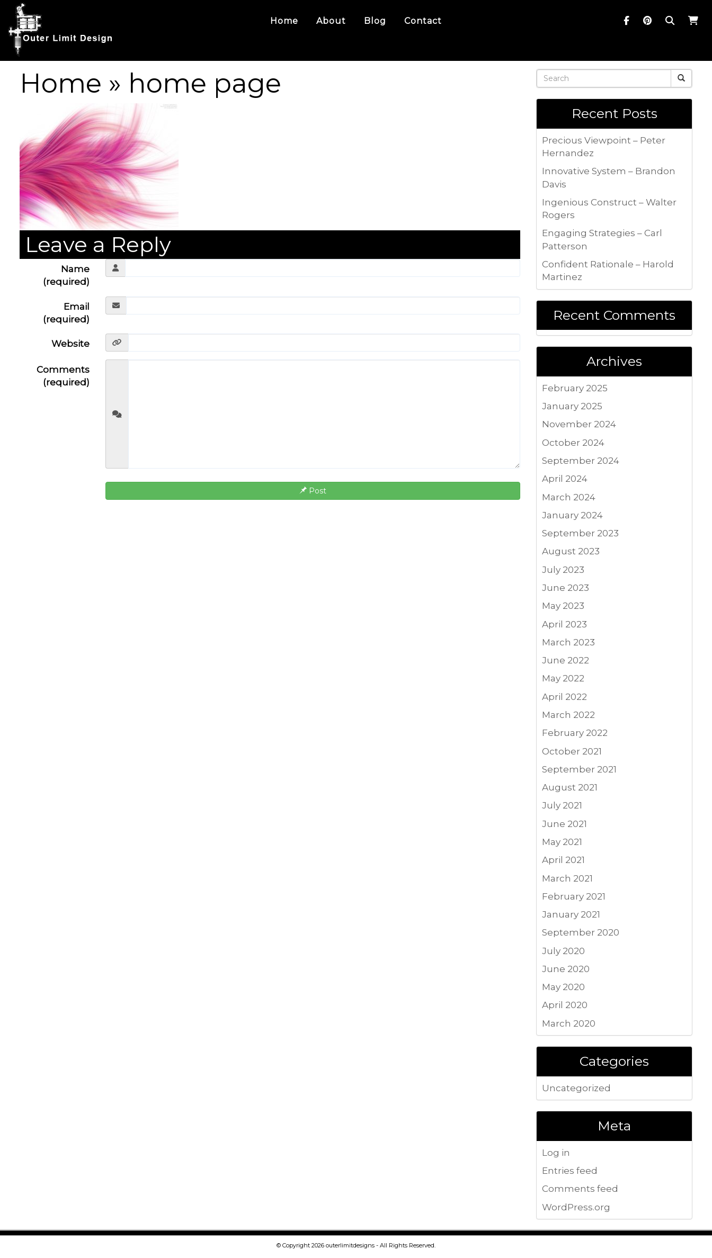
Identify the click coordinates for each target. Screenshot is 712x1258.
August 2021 (570, 787)
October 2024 (573, 442)
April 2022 (564, 696)
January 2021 (571, 914)
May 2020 (563, 987)
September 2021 (579, 769)
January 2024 (572, 515)
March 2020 (568, 1023)
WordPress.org (576, 1207)
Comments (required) (63, 376)
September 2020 (580, 932)
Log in (556, 1152)
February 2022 (575, 732)
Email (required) (66, 313)
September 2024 (580, 460)
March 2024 (568, 497)
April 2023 (564, 624)
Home (61, 83)
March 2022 (568, 714)
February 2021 (574, 896)
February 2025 (575, 388)
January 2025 (572, 406)
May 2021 (562, 842)
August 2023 (571, 551)
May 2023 (563, 605)
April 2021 (563, 860)
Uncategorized (576, 1088)
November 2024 (579, 424)
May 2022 (563, 678)
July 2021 (562, 805)
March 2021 (567, 878)
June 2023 (565, 587)
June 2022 (565, 660)
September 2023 (580, 533)
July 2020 (563, 951)
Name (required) (66, 275)
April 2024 (565, 478)
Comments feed (580, 1188)
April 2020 (565, 1005)
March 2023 (568, 642)
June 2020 (566, 969)
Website (70, 343)
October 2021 (572, 751)
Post (312, 491)
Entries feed (570, 1170)
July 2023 (563, 569)
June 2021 (564, 824)
